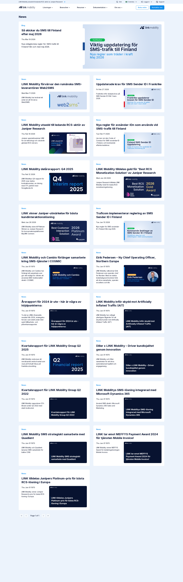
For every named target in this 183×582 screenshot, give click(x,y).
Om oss (118, 7)
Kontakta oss (157, 7)
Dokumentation (100, 7)
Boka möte (142, 7)
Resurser (81, 7)
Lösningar (48, 7)
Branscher (65, 7)
